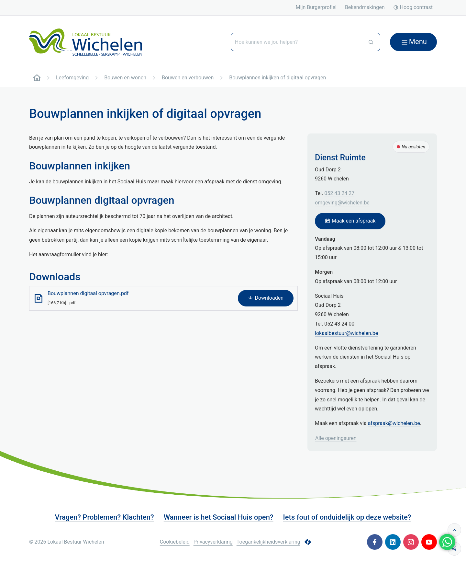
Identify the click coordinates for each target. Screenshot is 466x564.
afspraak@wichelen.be (394, 423)
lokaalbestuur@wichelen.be (346, 333)
